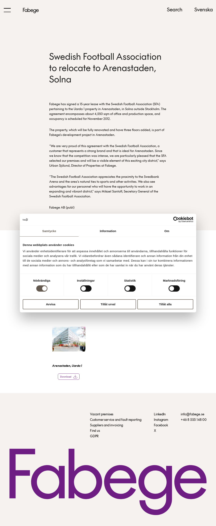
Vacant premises (101, 414)
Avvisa (50, 304)
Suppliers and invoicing (106, 425)
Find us (95, 431)
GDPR (94, 436)
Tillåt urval (108, 304)
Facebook (161, 425)
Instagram (161, 420)
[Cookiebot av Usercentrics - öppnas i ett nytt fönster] (176, 219)
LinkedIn (160, 414)
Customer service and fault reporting (116, 420)
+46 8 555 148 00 (194, 420)
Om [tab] (166, 231)
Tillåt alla (165, 304)
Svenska (203, 10)
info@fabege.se (192, 414)
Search (174, 10)
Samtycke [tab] (49, 231)
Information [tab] (108, 231)
